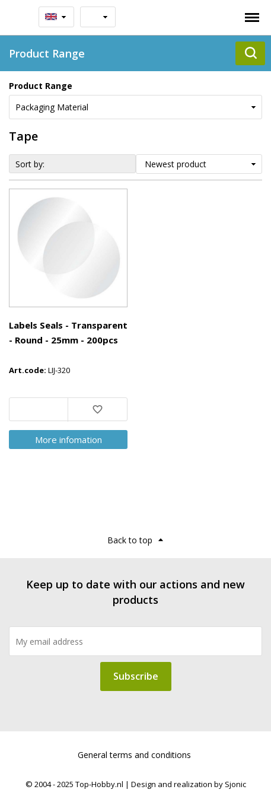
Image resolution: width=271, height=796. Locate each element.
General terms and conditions (134, 754)
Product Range (40, 85)
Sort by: (29, 164)
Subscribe (135, 676)
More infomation (68, 439)
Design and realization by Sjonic (188, 784)
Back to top (129, 540)
